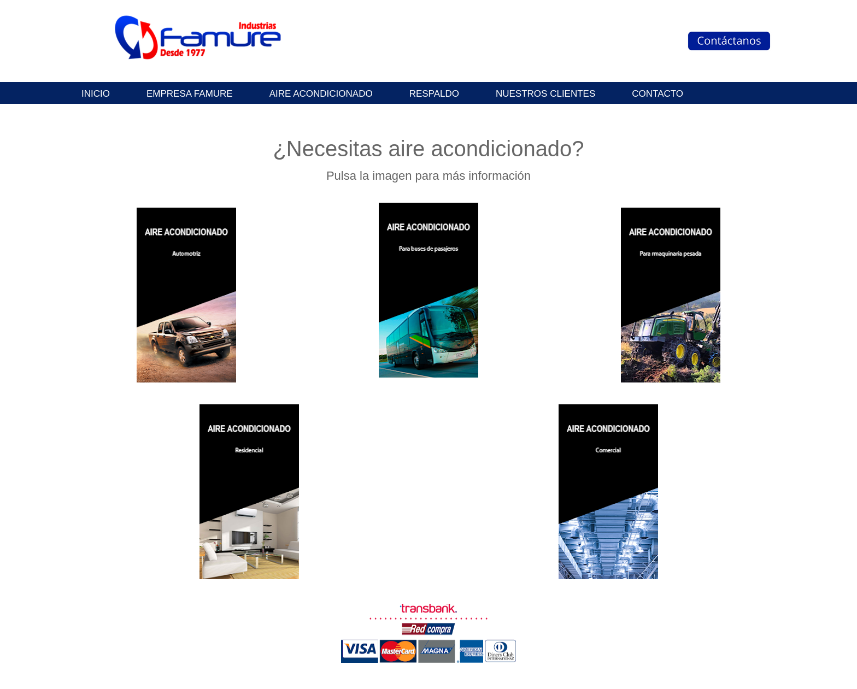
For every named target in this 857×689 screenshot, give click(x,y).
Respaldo (434, 94)
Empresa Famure (189, 94)
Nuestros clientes (545, 94)
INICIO (95, 94)
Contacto (657, 94)
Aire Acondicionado (321, 94)
